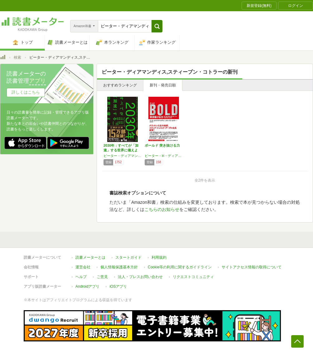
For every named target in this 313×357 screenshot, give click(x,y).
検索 (17, 57)
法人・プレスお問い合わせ (140, 277)
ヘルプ (81, 277)
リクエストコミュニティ (193, 277)
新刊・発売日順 (163, 85)
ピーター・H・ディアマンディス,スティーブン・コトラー (164, 156)
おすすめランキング (120, 85)
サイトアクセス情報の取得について (252, 267)
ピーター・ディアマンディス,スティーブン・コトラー (123, 156)
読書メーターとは (90, 257)
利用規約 (159, 257)
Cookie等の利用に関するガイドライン (180, 267)
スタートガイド (128, 257)
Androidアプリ (87, 286)
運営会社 (82, 267)
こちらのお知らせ (161, 209)
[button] (157, 26)
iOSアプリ (118, 286)
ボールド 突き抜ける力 (162, 145)
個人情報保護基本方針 (119, 267)
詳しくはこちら (26, 92)
